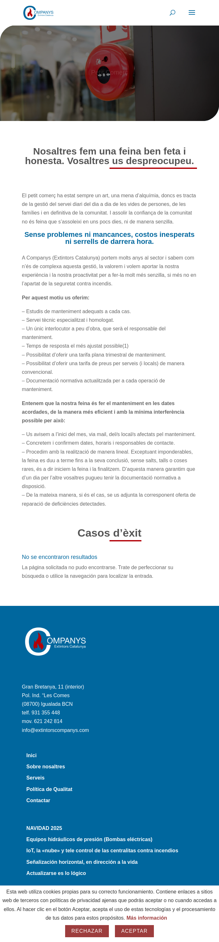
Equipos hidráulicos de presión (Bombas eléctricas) (89, 839)
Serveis (35, 777)
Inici (31, 755)
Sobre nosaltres (45, 766)
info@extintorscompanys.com (55, 730)
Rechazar (87, 931)
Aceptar (134, 931)
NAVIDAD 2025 (44, 828)
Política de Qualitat (49, 789)
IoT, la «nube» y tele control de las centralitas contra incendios (102, 850)
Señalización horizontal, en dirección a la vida (82, 862)
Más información (146, 918)
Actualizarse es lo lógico (56, 873)
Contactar (38, 800)
